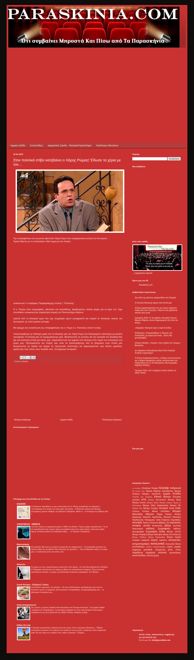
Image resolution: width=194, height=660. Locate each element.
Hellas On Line (24, 625)
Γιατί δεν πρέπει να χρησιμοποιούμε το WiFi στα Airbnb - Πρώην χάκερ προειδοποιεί (66, 527)
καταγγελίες (174, 540)
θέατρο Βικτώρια (154, 534)
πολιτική (24, 361)
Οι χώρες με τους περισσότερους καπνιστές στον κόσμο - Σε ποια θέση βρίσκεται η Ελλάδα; (69, 567)
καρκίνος (163, 540)
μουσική (148, 549)
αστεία (146, 525)
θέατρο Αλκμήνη (139, 534)
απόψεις (136, 525)
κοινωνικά (157, 543)
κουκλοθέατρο (138, 547)
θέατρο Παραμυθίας (156, 537)
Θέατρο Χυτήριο (150, 508)
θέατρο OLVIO (174, 531)
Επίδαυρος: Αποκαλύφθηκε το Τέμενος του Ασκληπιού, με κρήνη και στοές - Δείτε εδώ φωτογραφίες (153, 335)
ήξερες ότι (164, 522)
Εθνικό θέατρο (162, 496)
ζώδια (162, 531)
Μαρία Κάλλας (164, 514)
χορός (156, 555)
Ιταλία (171, 508)
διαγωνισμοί (137, 529)
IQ (133, 491)
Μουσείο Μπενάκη (172, 517)
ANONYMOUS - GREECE (28, 524)
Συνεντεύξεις (36, 145)
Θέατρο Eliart (174, 500)
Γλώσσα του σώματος (142, 497)
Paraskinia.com (146, 285)
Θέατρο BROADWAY (157, 500)
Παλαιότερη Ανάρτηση (112, 420)
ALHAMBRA (136, 488)
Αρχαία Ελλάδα (172, 493)
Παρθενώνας (138, 520)
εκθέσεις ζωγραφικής (158, 528)
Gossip (164, 488)
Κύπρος (145, 511)
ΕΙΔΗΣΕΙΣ (21, 504)
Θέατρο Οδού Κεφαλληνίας (155, 505)
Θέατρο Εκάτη (153, 503)
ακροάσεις (175, 522)
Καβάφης (136, 511)
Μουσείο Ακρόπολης (152, 517)
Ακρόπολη (156, 494)
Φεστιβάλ (137, 522)
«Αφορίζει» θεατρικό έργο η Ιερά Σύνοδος (153, 328)
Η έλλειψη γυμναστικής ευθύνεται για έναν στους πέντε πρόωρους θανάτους (63, 628)
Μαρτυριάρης (23, 544)
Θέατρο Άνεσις (139, 502)
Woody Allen (140, 491)
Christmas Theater (150, 488)
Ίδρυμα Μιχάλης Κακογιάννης (159, 491)
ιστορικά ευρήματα (140, 540)
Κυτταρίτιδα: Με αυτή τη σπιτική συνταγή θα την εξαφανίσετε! (57, 547)
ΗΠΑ (143, 499)
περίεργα (150, 552)
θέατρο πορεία (174, 537)
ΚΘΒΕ (178, 508)
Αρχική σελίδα (18, 145)
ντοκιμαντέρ (160, 550)
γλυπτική (177, 526)
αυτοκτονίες (157, 526)
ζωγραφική (151, 531)
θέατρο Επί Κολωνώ (172, 534)
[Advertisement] (31, 79)
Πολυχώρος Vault (153, 520)
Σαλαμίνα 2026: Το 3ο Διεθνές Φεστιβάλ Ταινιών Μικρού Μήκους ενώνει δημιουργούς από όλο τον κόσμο (156, 320)
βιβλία (167, 525)
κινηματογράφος (141, 543)
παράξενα (137, 552)
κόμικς (170, 547)
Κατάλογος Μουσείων (107, 145)
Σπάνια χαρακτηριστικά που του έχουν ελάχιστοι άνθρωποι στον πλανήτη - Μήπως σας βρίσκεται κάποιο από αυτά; (156, 310)
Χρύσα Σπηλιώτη (150, 523)
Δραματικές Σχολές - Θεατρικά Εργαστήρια (70, 145)
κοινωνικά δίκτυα (173, 544)
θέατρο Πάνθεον (139, 537)
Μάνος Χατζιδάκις (161, 511)
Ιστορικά (163, 508)
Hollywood (175, 488)
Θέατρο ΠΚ (175, 505)
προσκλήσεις (175, 553)
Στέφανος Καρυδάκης (171, 520)
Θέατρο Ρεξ (137, 508)
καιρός (154, 540)
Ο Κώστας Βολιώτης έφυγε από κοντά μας (153, 303)
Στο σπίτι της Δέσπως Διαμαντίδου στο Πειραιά (155, 298)
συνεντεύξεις (139, 555)
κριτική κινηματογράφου (156, 547)
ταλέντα (149, 555)
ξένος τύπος (174, 550)
